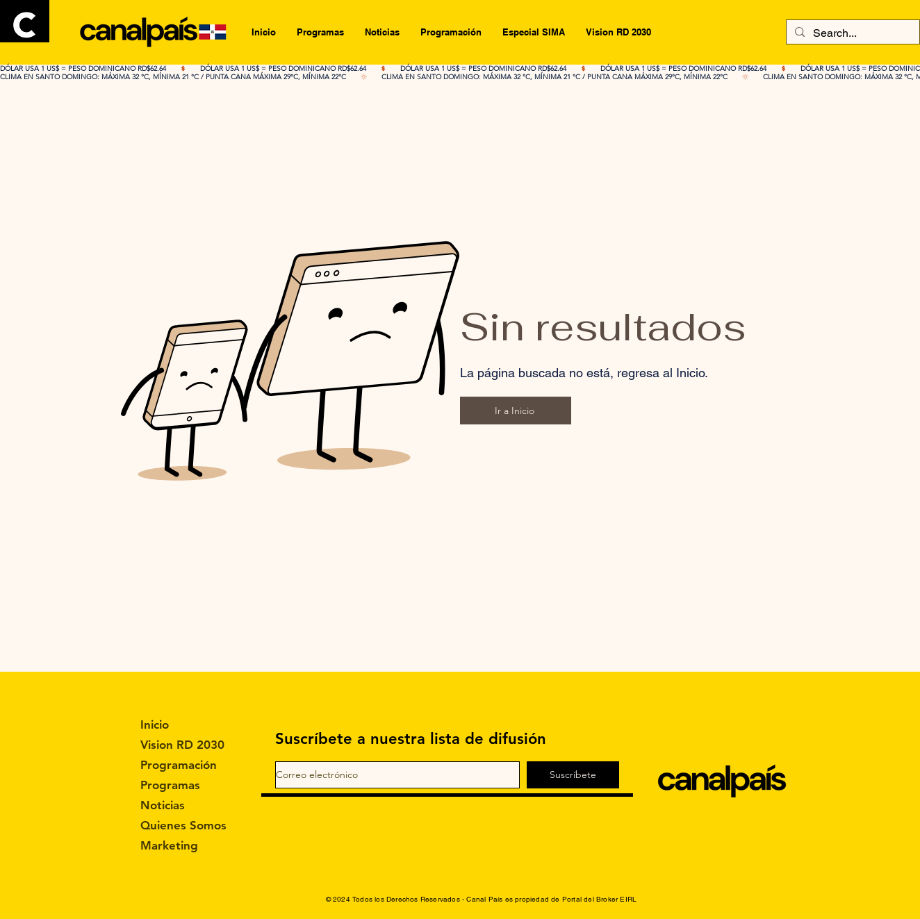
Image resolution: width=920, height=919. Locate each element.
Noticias (162, 805)
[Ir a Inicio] (515, 410)
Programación (178, 765)
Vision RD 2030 (178, 745)
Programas (170, 785)
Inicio (154, 724)
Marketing (169, 845)
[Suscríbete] (573, 774)
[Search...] (851, 33)
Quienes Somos (178, 825)
